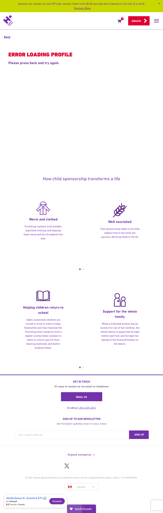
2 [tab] (83, 269)
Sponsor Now (82, 8)
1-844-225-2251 (86, 407)
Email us (81, 397)
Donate (136, 21)
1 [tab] (80, 269)
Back (7, 37)
